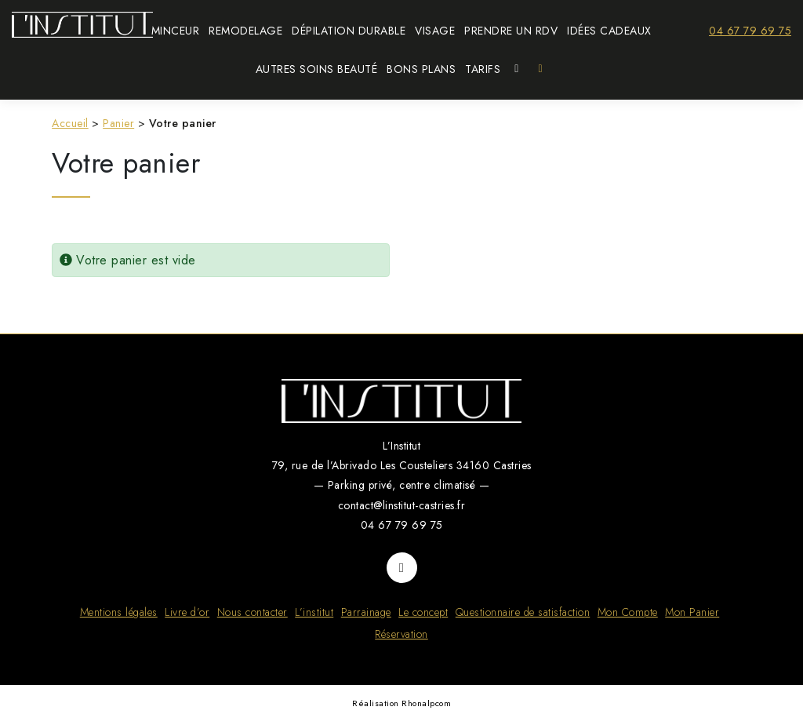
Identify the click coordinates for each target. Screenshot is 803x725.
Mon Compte (628, 612)
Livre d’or (187, 612)
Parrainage (366, 612)
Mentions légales (119, 612)
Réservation (401, 634)
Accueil (70, 123)
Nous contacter (252, 612)
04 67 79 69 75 (750, 30)
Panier (118, 123)
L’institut (314, 612)
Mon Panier (692, 612)
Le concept (423, 612)
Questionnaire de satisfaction (523, 612)
